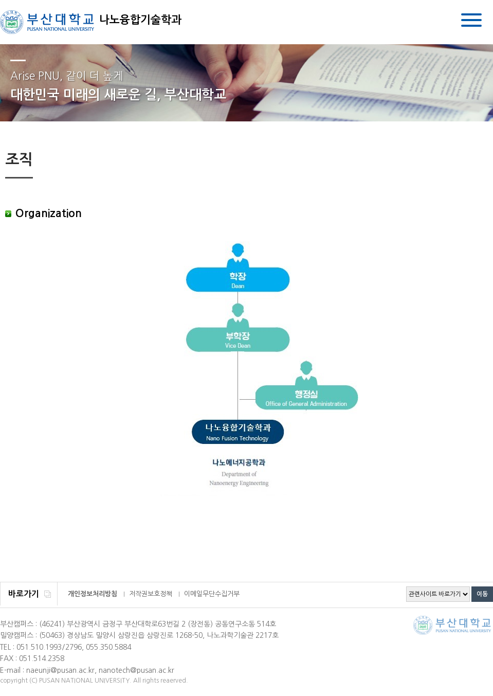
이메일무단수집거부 (212, 594)
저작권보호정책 (150, 594)
